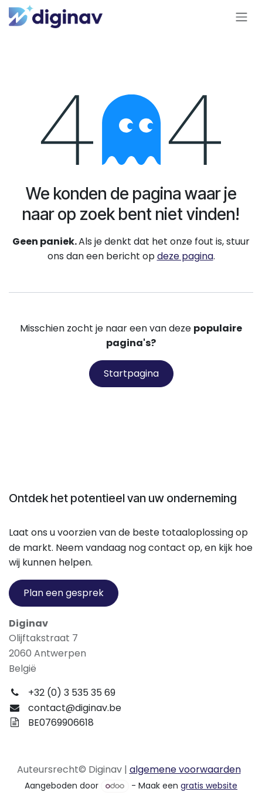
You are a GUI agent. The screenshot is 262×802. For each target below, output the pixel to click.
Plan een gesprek (63, 593)
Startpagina (131, 373)
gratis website (209, 785)
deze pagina (185, 256)
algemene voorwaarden (185, 769)
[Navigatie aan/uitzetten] (241, 17)
